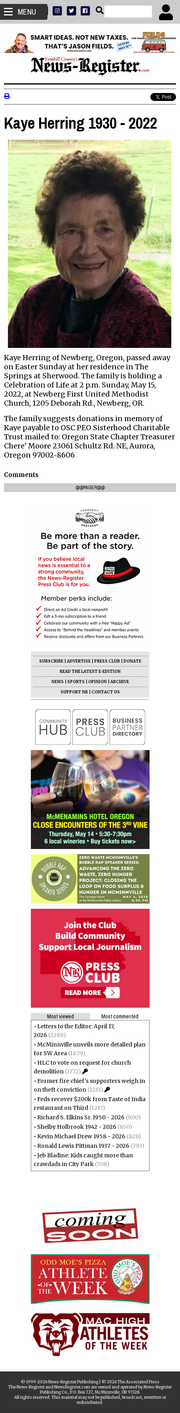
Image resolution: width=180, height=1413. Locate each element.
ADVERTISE (79, 661)
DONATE (132, 661)
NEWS (57, 681)
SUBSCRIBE (51, 661)
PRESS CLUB (107, 661)
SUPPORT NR (74, 692)
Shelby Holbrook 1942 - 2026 (76, 1126)
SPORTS (76, 681)
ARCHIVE (119, 681)
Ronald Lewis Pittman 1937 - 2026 (83, 1145)
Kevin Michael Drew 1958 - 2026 (81, 1136)
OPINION (97, 681)
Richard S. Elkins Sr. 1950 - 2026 (81, 1117)
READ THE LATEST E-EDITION (90, 671)
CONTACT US (105, 692)
